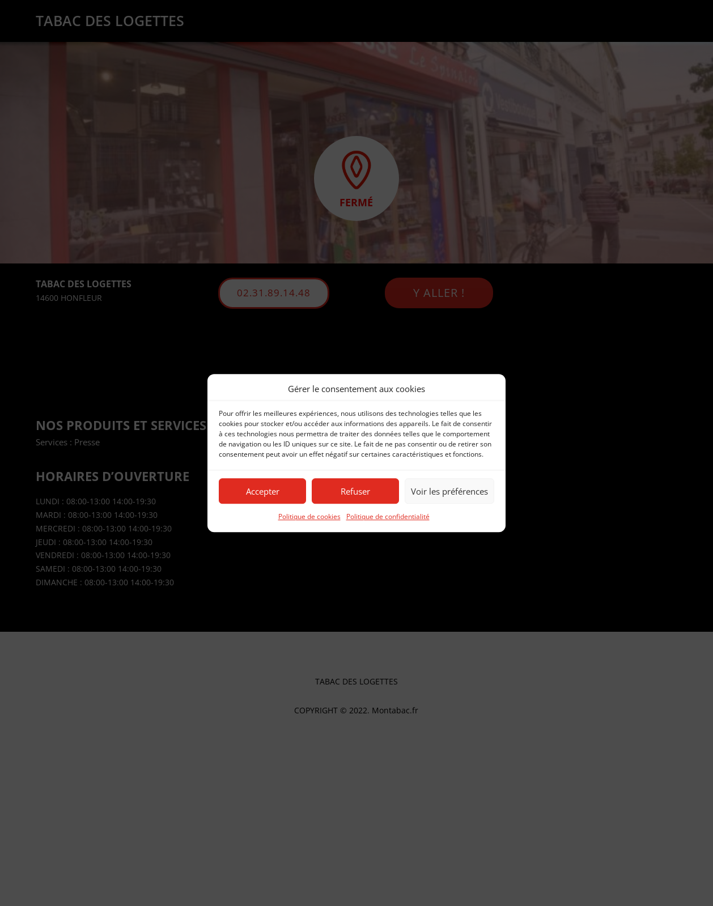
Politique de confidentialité (388, 517)
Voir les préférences (449, 491)
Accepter (262, 491)
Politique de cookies (309, 517)
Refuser (355, 491)
